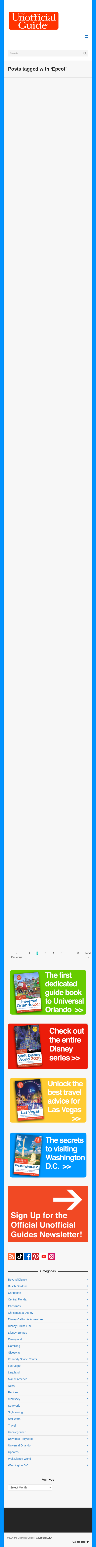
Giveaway (14, 1352)
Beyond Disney (17, 1279)
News (11, 1385)
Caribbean (14, 1292)
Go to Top (81, 1541)
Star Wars (14, 1419)
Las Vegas (14, 1365)
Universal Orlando (19, 1445)
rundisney (14, 1399)
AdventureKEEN (44, 1538)
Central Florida (17, 1299)
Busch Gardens (18, 1286)
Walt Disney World (19, 1458)
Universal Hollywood (21, 1438)
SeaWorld (14, 1405)
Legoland (14, 1372)
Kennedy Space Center (22, 1359)
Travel (12, 1425)
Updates (13, 1452)
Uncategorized (17, 1432)
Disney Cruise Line (20, 1326)
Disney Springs (17, 1332)
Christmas (14, 1306)
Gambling (14, 1346)
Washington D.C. (18, 1465)
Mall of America (17, 1379)
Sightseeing (15, 1412)
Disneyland (15, 1339)
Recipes (13, 1392)
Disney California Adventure (25, 1319)
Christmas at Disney (20, 1312)
